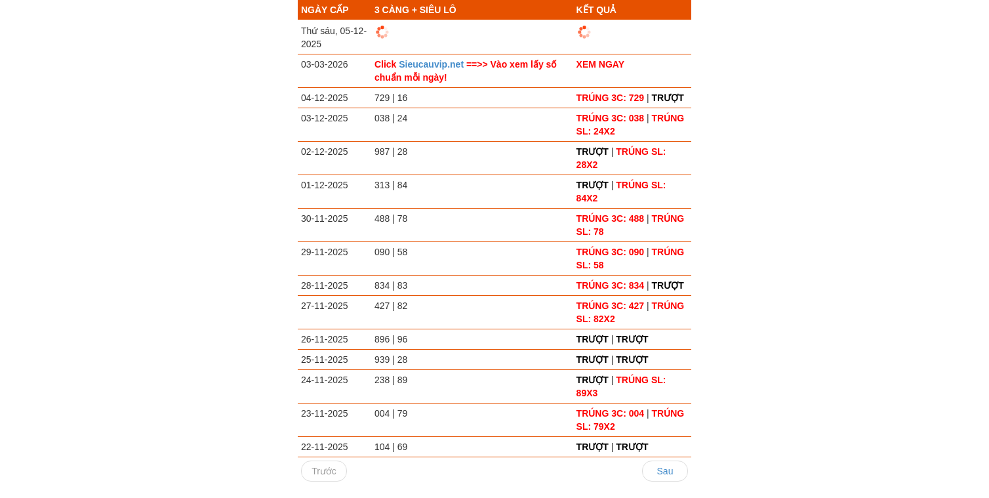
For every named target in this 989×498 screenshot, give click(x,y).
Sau (665, 471)
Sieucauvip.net (432, 64)
